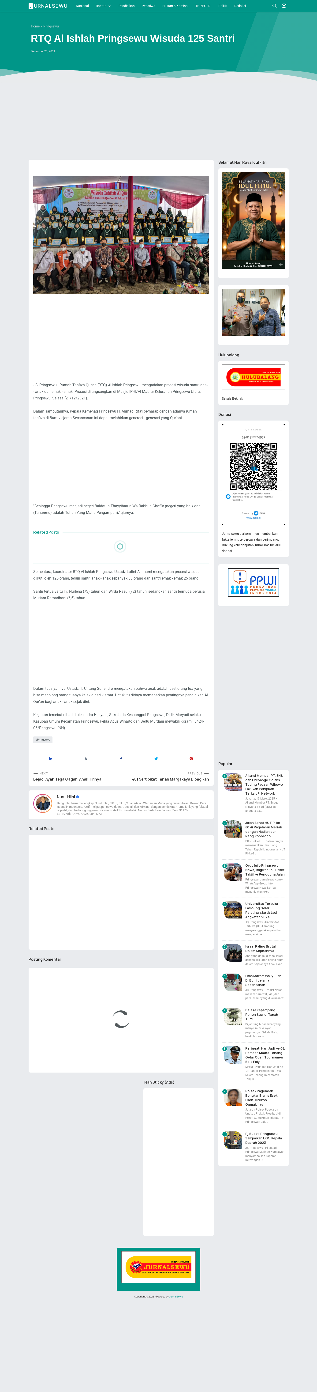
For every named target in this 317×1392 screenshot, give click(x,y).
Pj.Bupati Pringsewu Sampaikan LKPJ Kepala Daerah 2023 (263, 1138)
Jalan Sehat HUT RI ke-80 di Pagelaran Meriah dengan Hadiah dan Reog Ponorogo (263, 829)
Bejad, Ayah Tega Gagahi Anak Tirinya (67, 779)
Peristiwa (148, 6)
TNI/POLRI (203, 6)
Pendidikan (127, 6)
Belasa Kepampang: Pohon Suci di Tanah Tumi (261, 1014)
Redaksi (240, 6)
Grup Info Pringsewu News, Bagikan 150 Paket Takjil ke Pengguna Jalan (265, 869)
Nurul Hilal (66, 796)
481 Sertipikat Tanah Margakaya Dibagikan (170, 779)
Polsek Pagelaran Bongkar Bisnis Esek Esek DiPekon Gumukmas (261, 1098)
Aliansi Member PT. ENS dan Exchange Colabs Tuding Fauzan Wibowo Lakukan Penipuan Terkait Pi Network (264, 784)
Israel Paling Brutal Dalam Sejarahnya (260, 948)
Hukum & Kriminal (175, 6)
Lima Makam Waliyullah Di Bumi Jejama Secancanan (263, 980)
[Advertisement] (159, 120)
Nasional (82, 6)
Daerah (101, 6)
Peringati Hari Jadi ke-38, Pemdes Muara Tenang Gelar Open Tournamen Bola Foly (265, 1055)
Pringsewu (43, 739)
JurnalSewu (176, 1296)
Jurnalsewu (49, 6)
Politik (222, 6)
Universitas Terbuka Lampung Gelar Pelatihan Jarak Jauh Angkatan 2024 (261, 910)
